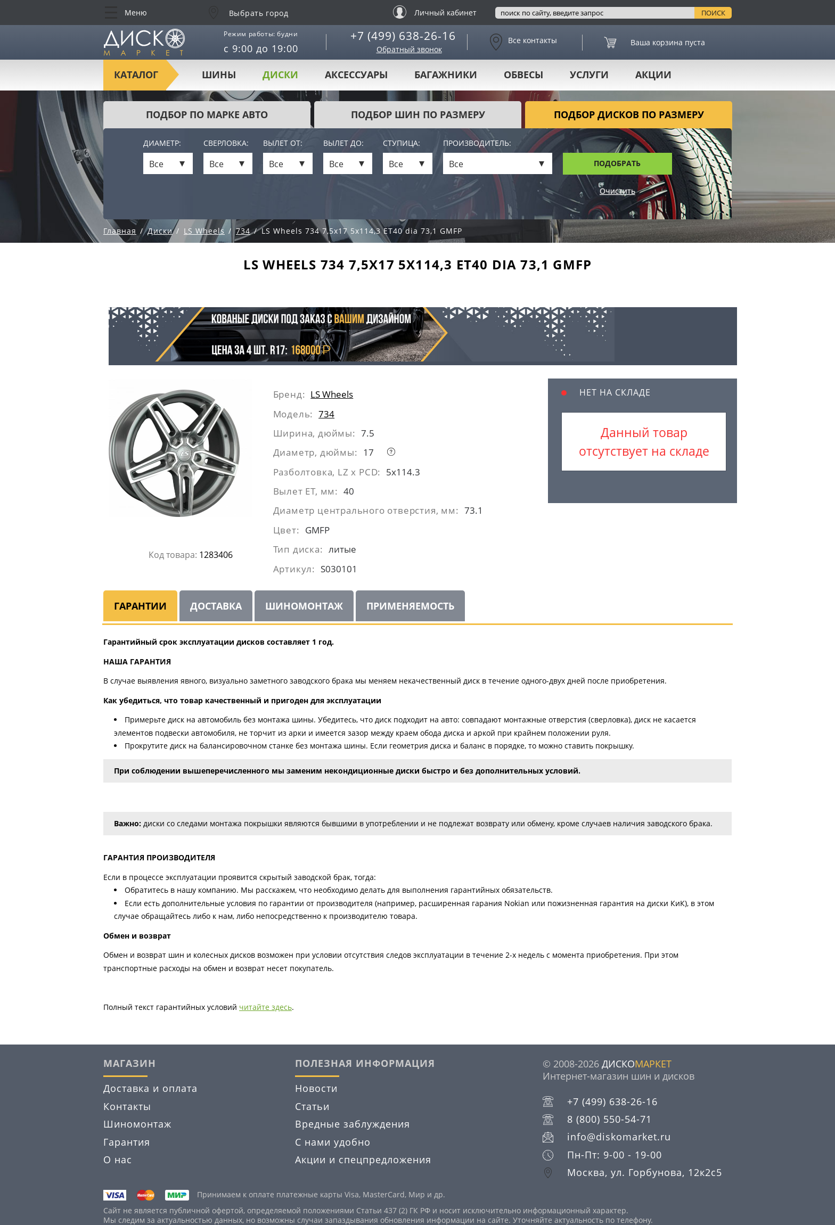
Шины (219, 74)
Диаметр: (162, 143)
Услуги (589, 74)
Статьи (312, 1106)
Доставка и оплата (150, 1088)
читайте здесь (265, 1007)
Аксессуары (356, 74)
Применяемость (410, 605)
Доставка (216, 605)
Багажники (445, 74)
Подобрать (617, 163)
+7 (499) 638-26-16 (403, 35)
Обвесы (523, 74)
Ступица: (401, 143)
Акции (653, 74)
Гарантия (126, 1142)
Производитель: (477, 143)
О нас (117, 1159)
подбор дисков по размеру (629, 114)
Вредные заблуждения (352, 1123)
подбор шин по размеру (418, 114)
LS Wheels (331, 394)
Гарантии (140, 605)
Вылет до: (343, 143)
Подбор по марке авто (207, 114)
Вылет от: (282, 143)
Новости (316, 1088)
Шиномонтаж (304, 605)
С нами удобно (333, 1142)
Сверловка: (226, 143)
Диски (280, 74)
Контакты (127, 1106)
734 (326, 414)
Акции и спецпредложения (363, 1159)
